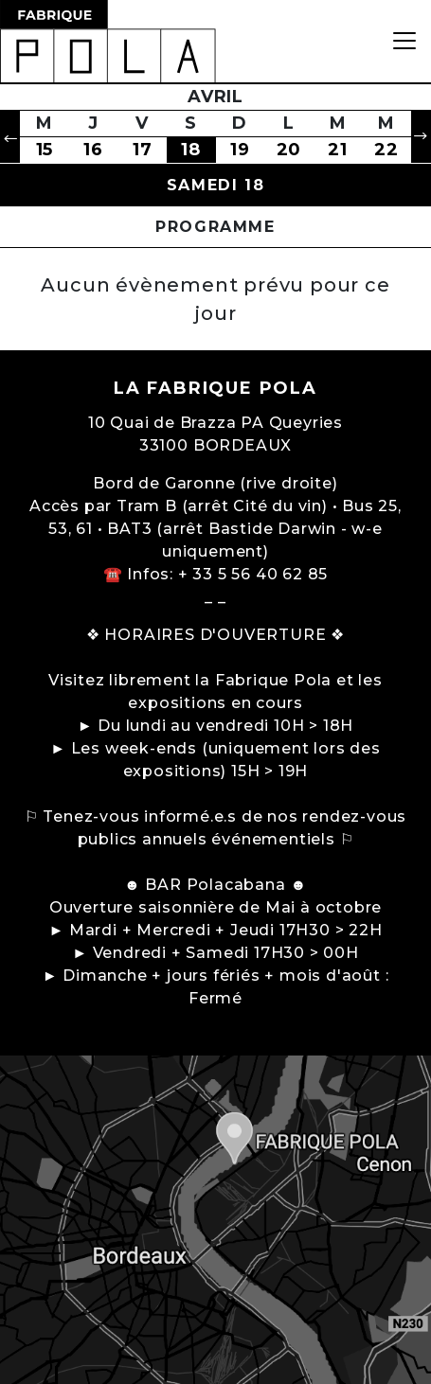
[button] (10, 137)
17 (143, 149)
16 (93, 149)
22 (386, 149)
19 (240, 149)
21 (338, 149)
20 (289, 149)
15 (45, 149)
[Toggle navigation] (404, 41)
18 (191, 149)
